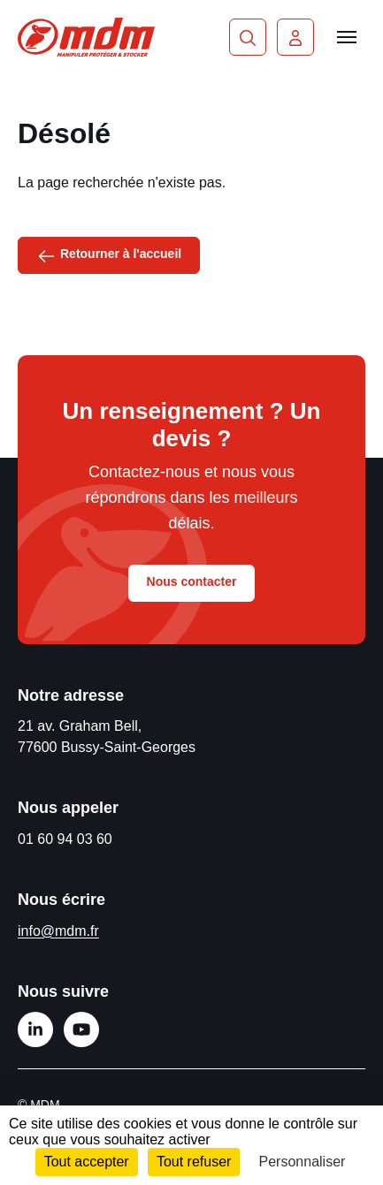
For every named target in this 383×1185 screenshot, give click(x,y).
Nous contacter (192, 581)
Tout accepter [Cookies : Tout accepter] (86, 1161)
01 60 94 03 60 (65, 839)
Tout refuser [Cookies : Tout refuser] (194, 1161)
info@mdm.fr (58, 930)
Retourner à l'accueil (108, 254)
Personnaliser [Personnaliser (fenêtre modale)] (302, 1161)
